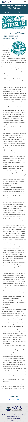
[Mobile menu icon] (25, 2)
